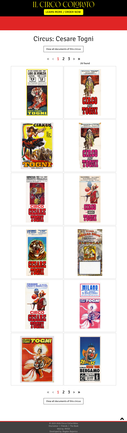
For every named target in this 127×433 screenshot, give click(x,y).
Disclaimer (53, 426)
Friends (64, 426)
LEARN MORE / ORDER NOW (63, 12)
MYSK (67, 429)
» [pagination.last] (79, 58)
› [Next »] (74, 58)
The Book (74, 426)
